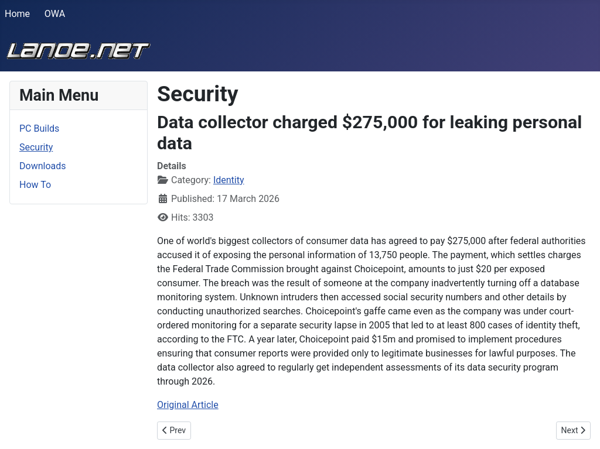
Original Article (188, 404)
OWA (55, 13)
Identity (228, 180)
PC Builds (39, 128)
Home (17, 13)
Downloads (42, 166)
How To (35, 184)
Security (36, 147)
